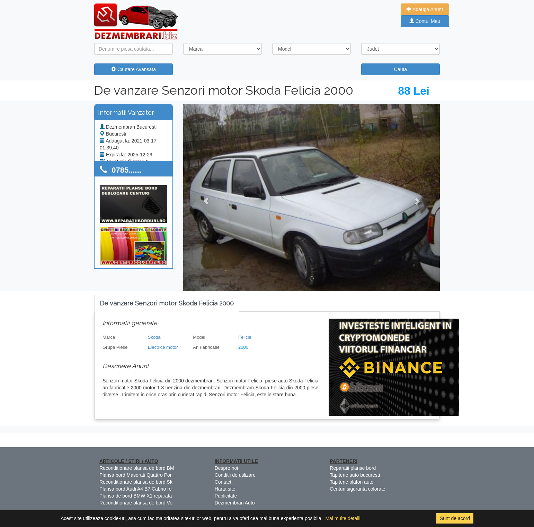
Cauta (400, 69)
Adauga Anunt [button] (425, 9)
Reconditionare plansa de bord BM (136, 468)
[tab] (166, 303)
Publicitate (226, 496)
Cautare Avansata (133, 69)
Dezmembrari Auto (235, 503)
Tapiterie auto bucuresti (355, 475)
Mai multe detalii (342, 518)
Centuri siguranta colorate (357, 489)
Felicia (244, 337)
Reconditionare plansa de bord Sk (135, 482)
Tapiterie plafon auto (351, 482)
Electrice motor (163, 347)
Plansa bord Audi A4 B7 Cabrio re (135, 489)
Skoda (154, 337)
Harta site (225, 489)
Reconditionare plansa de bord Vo (135, 503)
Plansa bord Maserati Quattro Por (135, 475)
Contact (223, 482)
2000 (243, 347)
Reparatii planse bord (353, 468)
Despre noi (226, 468)
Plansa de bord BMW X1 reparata (135, 496)
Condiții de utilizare (235, 475)
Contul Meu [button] (424, 21)
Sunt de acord (455, 518)
